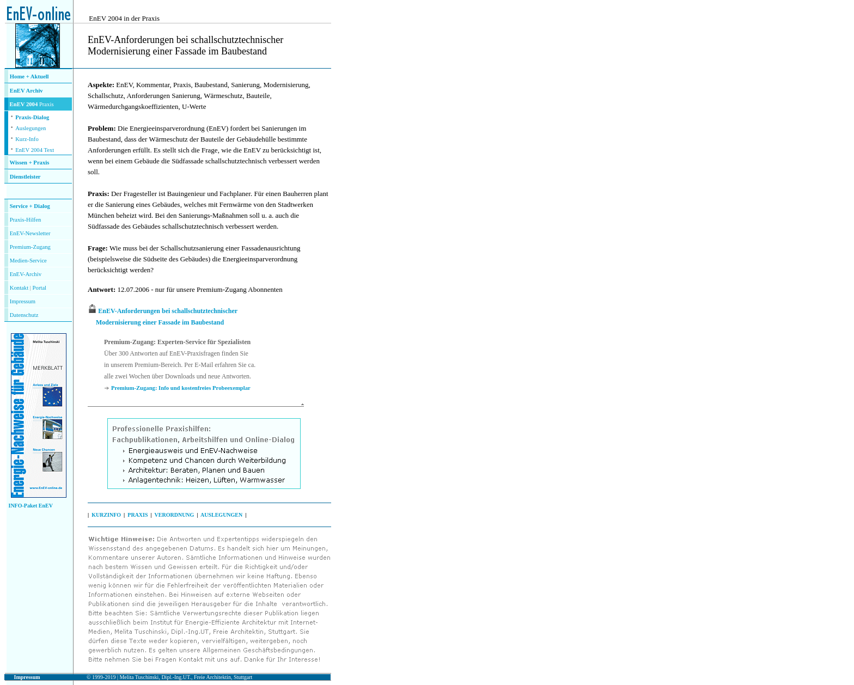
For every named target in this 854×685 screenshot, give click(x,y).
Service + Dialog (30, 206)
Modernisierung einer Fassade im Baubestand (160, 322)
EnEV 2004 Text (34, 150)
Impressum (22, 301)
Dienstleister (25, 177)
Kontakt (19, 288)
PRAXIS (137, 515)
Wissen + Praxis (30, 163)
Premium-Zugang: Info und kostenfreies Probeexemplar (181, 388)
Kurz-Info (27, 139)
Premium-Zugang (30, 247)
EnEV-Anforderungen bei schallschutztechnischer (167, 311)
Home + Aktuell (29, 76)
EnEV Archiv (26, 91)
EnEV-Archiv (25, 274)
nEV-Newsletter (31, 233)
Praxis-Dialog (32, 117)
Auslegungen (30, 128)
